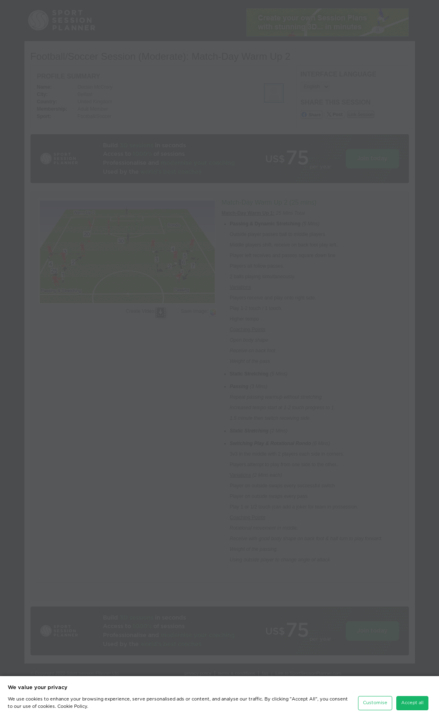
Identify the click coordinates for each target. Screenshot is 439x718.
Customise (375, 701)
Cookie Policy (72, 704)
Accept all (412, 701)
